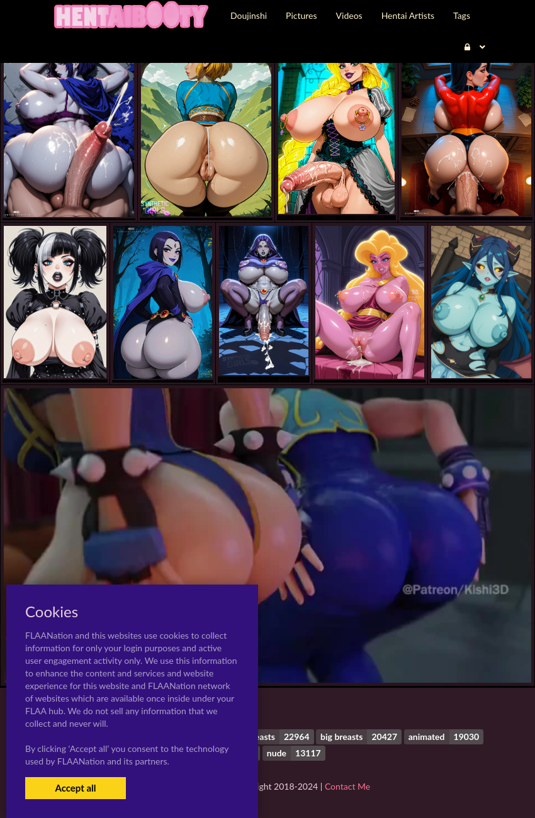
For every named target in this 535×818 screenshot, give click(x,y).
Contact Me (347, 786)
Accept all (75, 787)
